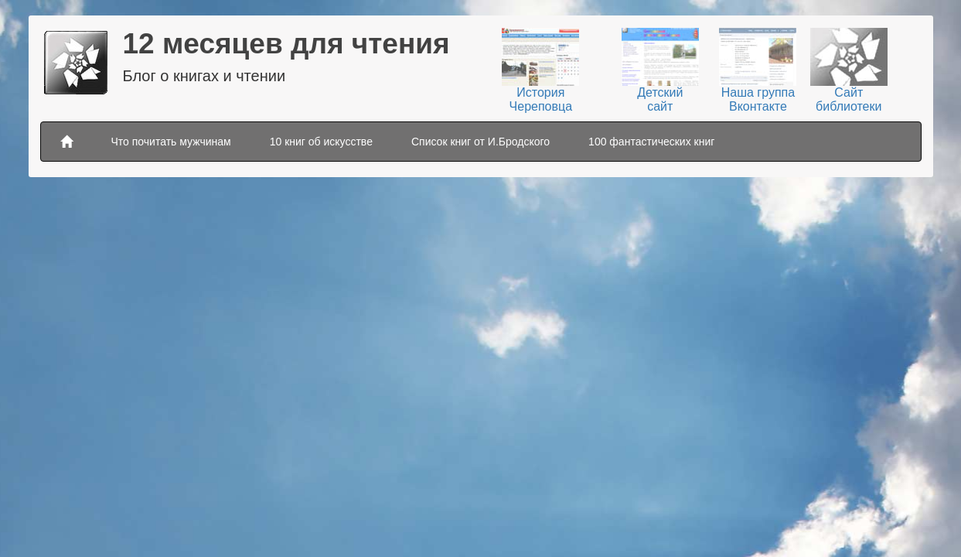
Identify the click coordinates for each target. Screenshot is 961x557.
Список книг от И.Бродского (480, 141)
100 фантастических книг (651, 141)
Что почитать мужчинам (171, 141)
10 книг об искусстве (321, 141)
